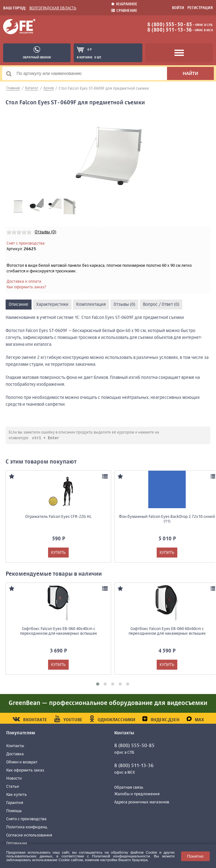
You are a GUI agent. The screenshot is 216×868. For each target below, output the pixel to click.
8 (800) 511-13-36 (169, 30)
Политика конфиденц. (27, 828)
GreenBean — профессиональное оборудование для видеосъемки (108, 704)
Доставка (15, 754)
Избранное (124, 4)
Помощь (14, 811)
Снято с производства (26, 819)
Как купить (16, 795)
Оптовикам (16, 844)
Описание (18, 304)
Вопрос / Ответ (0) (161, 304)
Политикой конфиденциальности (121, 856)
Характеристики (52, 304)
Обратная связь (128, 788)
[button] (97, 684)
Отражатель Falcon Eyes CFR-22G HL (58, 517)
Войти (178, 8)
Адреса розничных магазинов (141, 803)
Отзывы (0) (45, 232)
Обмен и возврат (21, 763)
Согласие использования (29, 836)
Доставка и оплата (24, 282)
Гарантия (14, 803)
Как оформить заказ (25, 771)
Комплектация (91, 304)
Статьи (12, 787)
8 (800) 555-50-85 (169, 24)
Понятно (195, 856)
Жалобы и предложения (137, 794)
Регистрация (200, 8)
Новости (14, 779)
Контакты (15, 746)
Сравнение (124, 11)
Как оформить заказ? (26, 287)
